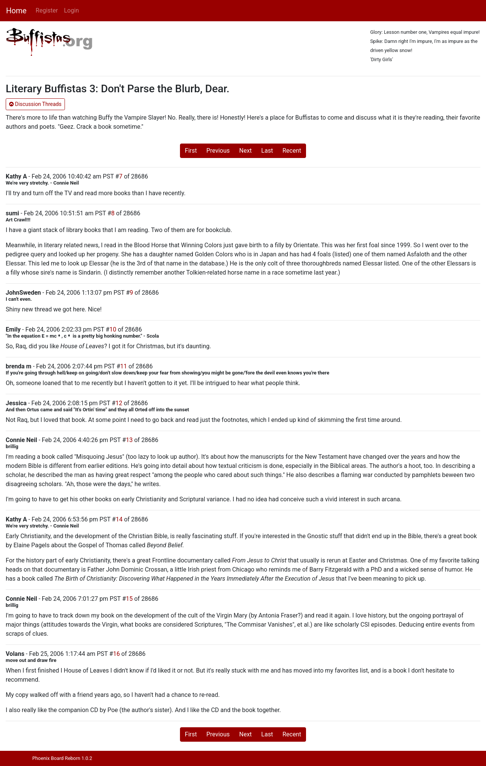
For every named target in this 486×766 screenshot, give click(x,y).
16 (116, 653)
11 (123, 366)
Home (16, 10)
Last (267, 150)
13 (129, 440)
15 (129, 598)
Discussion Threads (35, 104)
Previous (218, 150)
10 (112, 329)
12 (118, 403)
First (191, 150)
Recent (291, 150)
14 (119, 519)
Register (47, 10)
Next (245, 150)
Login (71, 10)
